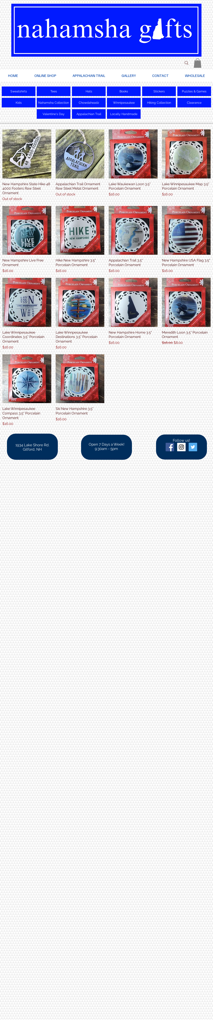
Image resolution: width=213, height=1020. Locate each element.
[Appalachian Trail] (89, 114)
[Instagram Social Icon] (181, 447)
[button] (197, 63)
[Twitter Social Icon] (193, 447)
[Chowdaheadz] (89, 102)
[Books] (124, 91)
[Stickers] (159, 91)
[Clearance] (194, 102)
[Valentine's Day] (53, 114)
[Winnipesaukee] (124, 102)
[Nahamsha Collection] (53, 102)
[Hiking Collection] (159, 102)
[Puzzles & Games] (194, 91)
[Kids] (18, 102)
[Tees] (53, 91)
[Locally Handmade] (124, 114)
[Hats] (89, 91)
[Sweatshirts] (18, 91)
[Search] (186, 63)
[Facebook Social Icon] (170, 447)
